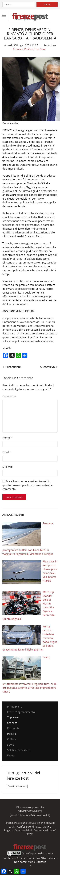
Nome (7, 437)
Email (6, 452)
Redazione (50, 45)
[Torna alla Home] (30, 15)
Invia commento (14, 497)
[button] (4, 16)
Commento (9, 396)
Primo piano (14, 706)
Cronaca (18, 49)
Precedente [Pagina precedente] (12, 367)
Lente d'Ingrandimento (21, 712)
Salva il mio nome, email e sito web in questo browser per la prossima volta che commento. (27, 485)
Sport (10, 744)
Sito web (7, 466)
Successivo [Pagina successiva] (48, 367)
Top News (40, 49)
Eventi (11, 755)
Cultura (11, 739)
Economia (13, 728)
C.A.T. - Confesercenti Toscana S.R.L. (30, 826)
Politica (28, 49)
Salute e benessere (18, 750)
